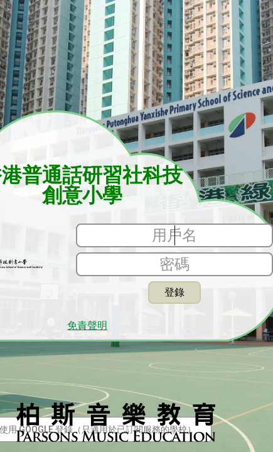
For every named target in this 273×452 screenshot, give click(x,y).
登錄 (174, 292)
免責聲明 (87, 326)
